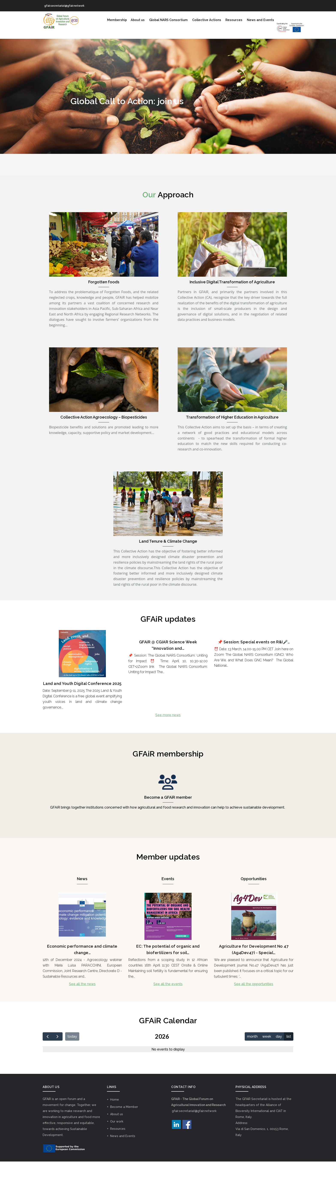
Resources (230, 20)
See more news (168, 737)
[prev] (48, 1059)
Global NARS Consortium (161, 20)
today (72, 1059)
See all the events (168, 1006)
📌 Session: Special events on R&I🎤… (254, 664)
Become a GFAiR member (168, 820)
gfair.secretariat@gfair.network (194, 1133)
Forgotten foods (103, 304)
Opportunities (254, 901)
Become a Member (124, 1129)
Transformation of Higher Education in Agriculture (232, 439)
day (279, 1059)
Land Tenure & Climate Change (168, 563)
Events (168, 901)
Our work (116, 1144)
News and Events (258, 20)
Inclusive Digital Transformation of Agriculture (232, 304)
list (288, 1059)
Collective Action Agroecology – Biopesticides (103, 439)
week (266, 1059)
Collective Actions (201, 20)
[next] (57, 1059)
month (252, 1059)
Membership (107, 20)
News (82, 901)
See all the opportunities (253, 1006)
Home (114, 1122)
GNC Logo (111, 42)
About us (129, 20)
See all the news (82, 1006)
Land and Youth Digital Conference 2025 (82, 706)
